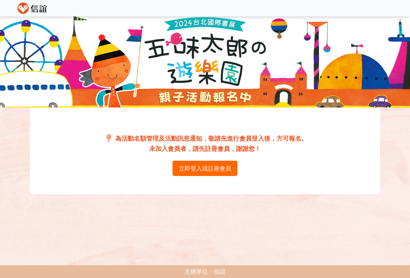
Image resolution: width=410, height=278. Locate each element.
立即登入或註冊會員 (205, 168)
